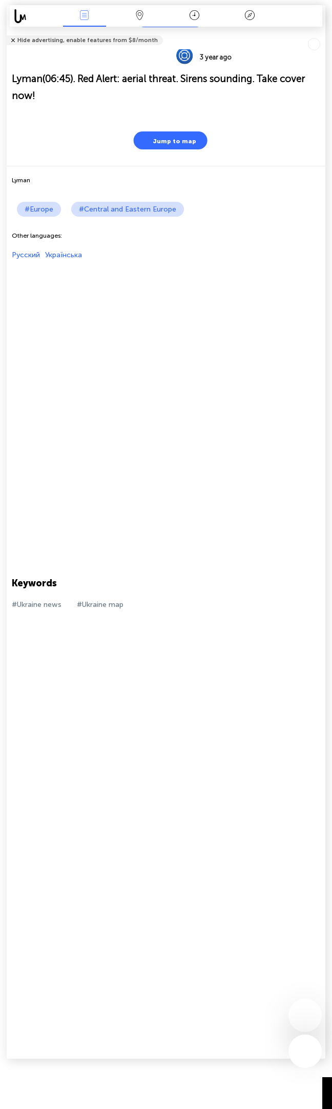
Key (249, 16)
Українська (63, 255)
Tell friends (321, 33)
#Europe (39, 209)
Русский (26, 255)
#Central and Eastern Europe (127, 209)
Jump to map (168, 140)
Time (194, 16)
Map (139, 16)
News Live (84, 16)
